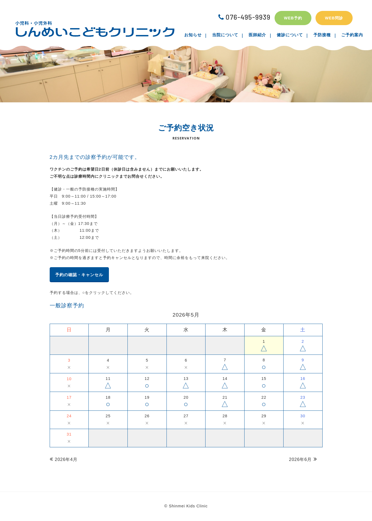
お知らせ (200, 34)
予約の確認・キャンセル (83, 275)
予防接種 (318, 34)
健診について (288, 34)
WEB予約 (293, 18)
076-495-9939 (244, 17)
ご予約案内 (345, 34)
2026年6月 (300, 460)
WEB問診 (334, 18)
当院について (229, 34)
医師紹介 (259, 34)
